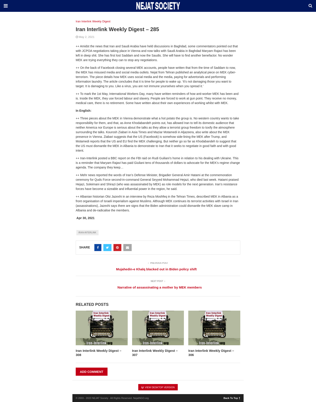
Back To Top (232, 398)
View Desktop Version (158, 387)
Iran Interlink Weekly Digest (93, 21)
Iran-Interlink (87, 232)
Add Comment (91, 372)
